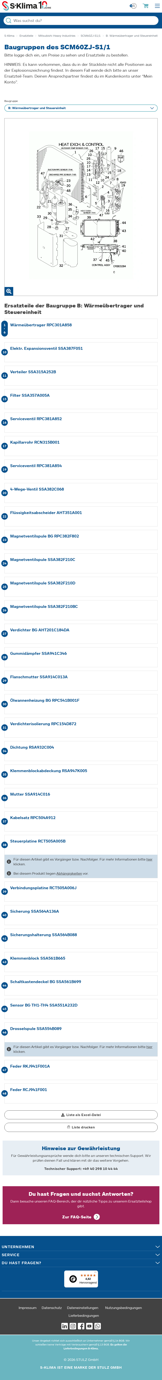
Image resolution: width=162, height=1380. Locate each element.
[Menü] (95, 1273)
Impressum (27, 1307)
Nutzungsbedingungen (123, 1307)
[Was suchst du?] (81, 20)
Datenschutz (52, 1307)
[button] (81, 1115)
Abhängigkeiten (69, 873)
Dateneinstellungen (82, 1307)
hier (149, 859)
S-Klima (9, 35)
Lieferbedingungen (84, 1315)
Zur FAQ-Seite (77, 1216)
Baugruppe (11, 100)
